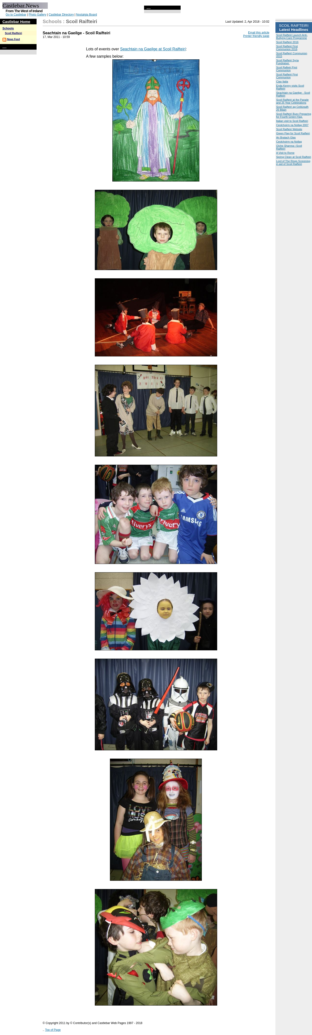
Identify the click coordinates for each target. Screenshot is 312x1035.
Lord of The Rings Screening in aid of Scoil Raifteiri (293, 162)
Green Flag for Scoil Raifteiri (293, 133)
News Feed (13, 39)
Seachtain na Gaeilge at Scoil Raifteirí (153, 49)
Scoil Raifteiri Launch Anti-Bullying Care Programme (291, 36)
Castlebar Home (16, 21)
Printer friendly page (256, 36)
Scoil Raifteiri (13, 33)
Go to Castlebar (16, 14)
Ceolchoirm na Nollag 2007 (292, 125)
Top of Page (53, 1030)
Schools (8, 28)
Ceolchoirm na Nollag (289, 141)
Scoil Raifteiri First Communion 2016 (287, 48)
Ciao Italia (282, 81)
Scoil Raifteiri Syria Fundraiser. (287, 62)
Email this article (258, 32)
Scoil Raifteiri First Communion (287, 76)
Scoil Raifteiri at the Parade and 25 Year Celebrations (292, 101)
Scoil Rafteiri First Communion (286, 69)
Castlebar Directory (61, 14)
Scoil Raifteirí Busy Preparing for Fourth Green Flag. (293, 115)
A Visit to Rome (285, 152)
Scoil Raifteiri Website (289, 129)
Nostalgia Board (86, 14)
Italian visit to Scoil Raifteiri (292, 120)
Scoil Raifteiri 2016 (287, 42)
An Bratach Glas (286, 137)
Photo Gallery (37, 14)
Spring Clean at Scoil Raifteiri (293, 156)
